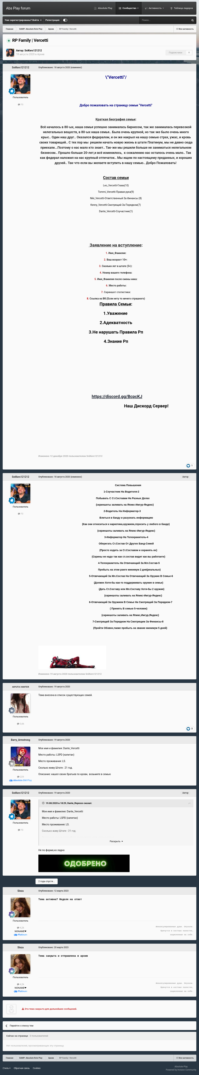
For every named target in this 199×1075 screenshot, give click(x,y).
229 (20, 776)
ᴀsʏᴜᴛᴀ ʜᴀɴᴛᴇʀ (20, 686)
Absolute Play (104, 8)
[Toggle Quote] (43, 803)
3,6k (20, 723)
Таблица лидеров (183, 8)
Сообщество (129, 8)
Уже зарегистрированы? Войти (23, 20)
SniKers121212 (33, 50)
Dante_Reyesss (75, 803)
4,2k (20, 927)
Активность (155, 8)
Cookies (37, 1068)
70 (20, 104)
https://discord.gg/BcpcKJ (117, 396)
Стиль (7, 1068)
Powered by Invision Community (181, 1070)
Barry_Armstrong (20, 739)
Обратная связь (22, 1068)
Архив (40, 54)
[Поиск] (154, 20)
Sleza (20, 890)
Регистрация (52, 20)
